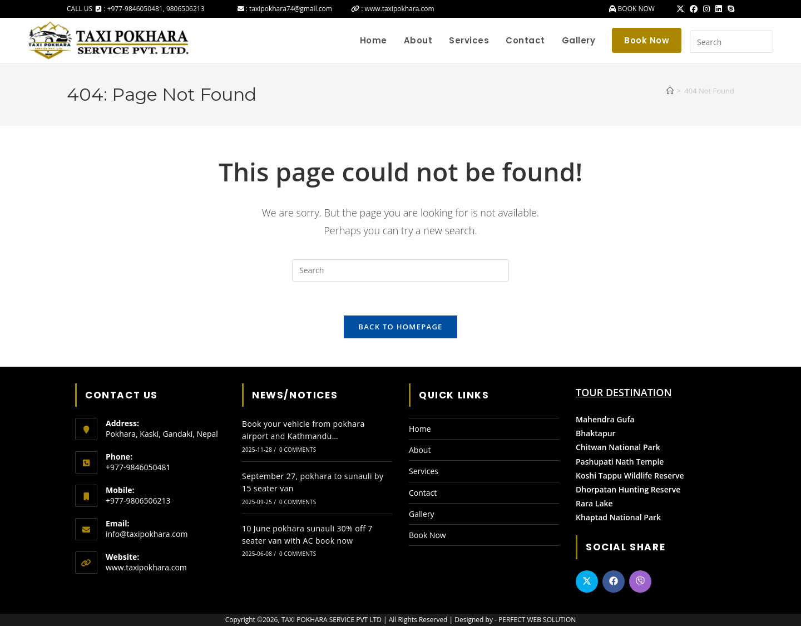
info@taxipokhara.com (146, 534)
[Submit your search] (762, 40)
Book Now (427, 535)
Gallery (421, 514)
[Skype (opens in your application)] (729, 8)
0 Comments (297, 450)
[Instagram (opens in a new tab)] (706, 8)
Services (423, 471)
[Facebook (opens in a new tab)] (693, 8)
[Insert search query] (731, 42)
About (420, 450)
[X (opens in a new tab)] (680, 8)
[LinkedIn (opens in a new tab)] (719, 8)
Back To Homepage (400, 327)
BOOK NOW (635, 8)
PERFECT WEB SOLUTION (537, 619)
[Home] (670, 91)
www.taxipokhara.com (146, 567)
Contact (423, 492)
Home (420, 428)
